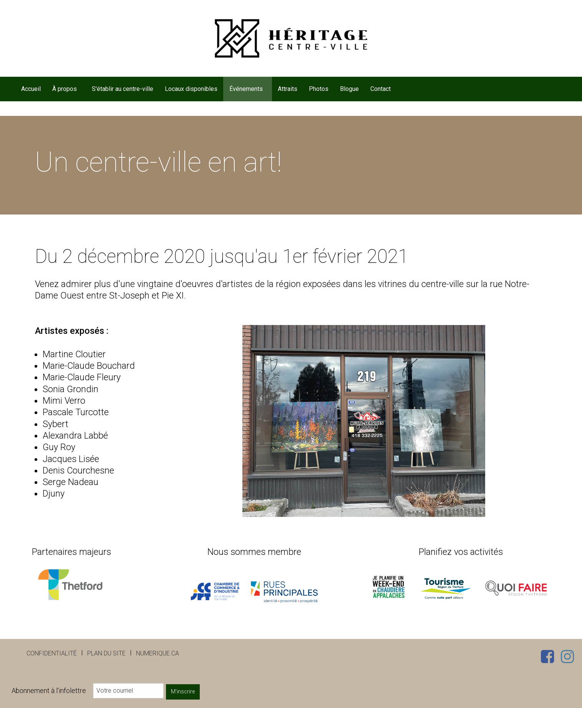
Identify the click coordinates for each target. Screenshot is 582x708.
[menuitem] (30, 89)
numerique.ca (157, 653)
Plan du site (106, 653)
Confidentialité (52, 653)
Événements (246, 88)
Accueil (31, 88)
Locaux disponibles (191, 88)
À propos (64, 88)
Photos (318, 88)
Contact (380, 88)
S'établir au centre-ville (122, 88)
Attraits (287, 88)
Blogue (349, 88)
